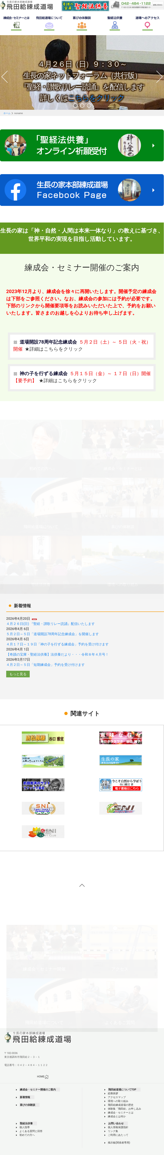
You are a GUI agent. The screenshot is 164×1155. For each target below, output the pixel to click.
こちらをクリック (96, 98)
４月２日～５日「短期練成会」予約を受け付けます (45, 665)
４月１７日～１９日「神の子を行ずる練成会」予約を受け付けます (57, 644)
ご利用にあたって (118, 1134)
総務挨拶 (113, 1093)
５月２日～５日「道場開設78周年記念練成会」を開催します (52, 634)
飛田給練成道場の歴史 (120, 1104)
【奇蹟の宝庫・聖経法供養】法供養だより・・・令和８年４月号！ (57, 654)
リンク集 (113, 1131)
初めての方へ (27, 1134)
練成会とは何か (117, 1116)
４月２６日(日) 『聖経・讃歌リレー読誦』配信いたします (50, 624)
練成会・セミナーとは (120, 1112)
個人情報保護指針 (118, 1127)
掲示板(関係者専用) (119, 1142)
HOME (43, 1077)
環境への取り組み (118, 1101)
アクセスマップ (117, 1097)
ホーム (6, 113)
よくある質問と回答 (30, 1131)
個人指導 (24, 1127)
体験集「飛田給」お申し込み (124, 1108)
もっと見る (17, 674)
